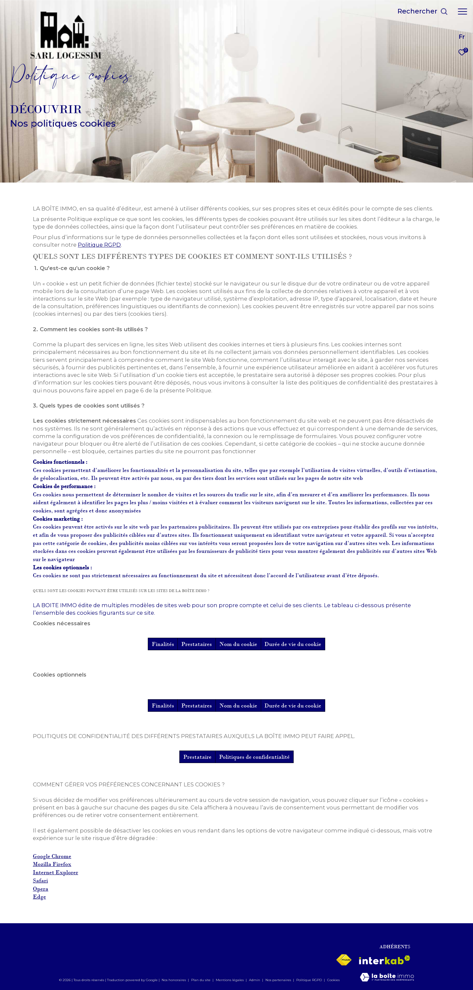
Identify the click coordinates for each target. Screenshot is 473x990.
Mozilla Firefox (52, 864)
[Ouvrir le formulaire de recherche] (422, 11)
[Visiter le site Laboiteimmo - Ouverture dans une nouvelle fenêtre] (387, 977)
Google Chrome (52, 856)
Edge (39, 896)
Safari (40, 880)
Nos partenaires (278, 980)
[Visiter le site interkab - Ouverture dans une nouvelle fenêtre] (384, 959)
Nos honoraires (174, 980)
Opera (40, 888)
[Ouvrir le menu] (462, 11)
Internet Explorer (55, 872)
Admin (255, 980)
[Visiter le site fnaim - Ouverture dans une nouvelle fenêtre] (343, 960)
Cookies (333, 980)
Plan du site (201, 980)
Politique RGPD (99, 244)
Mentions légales (230, 980)
